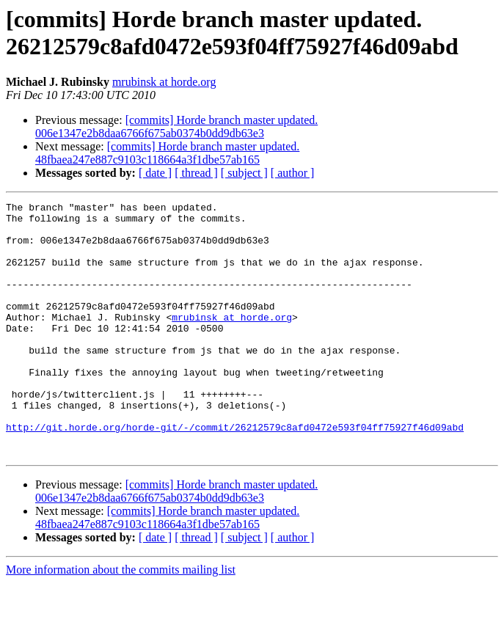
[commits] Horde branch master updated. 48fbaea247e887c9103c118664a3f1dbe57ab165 (167, 153)
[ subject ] (244, 173)
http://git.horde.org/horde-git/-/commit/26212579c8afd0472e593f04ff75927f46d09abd (235, 473)
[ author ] (293, 173)
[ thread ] (196, 173)
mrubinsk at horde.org (164, 82)
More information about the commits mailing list (120, 620)
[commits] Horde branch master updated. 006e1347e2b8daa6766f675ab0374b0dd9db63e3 (176, 126)
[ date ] (155, 173)
